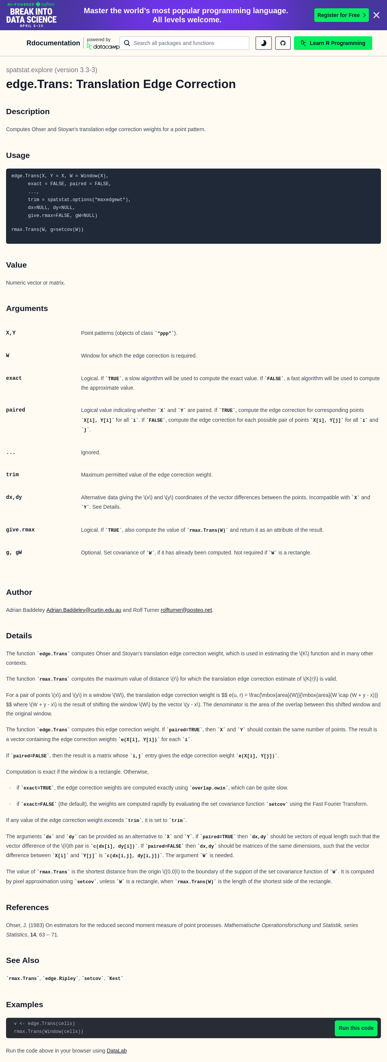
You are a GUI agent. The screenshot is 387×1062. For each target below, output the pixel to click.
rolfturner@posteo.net (186, 610)
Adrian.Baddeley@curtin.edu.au (84, 610)
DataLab (117, 1051)
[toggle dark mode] (263, 43)
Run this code (356, 1028)
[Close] (376, 15)
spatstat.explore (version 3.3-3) (51, 70)
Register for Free (341, 15)
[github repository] (283, 43)
